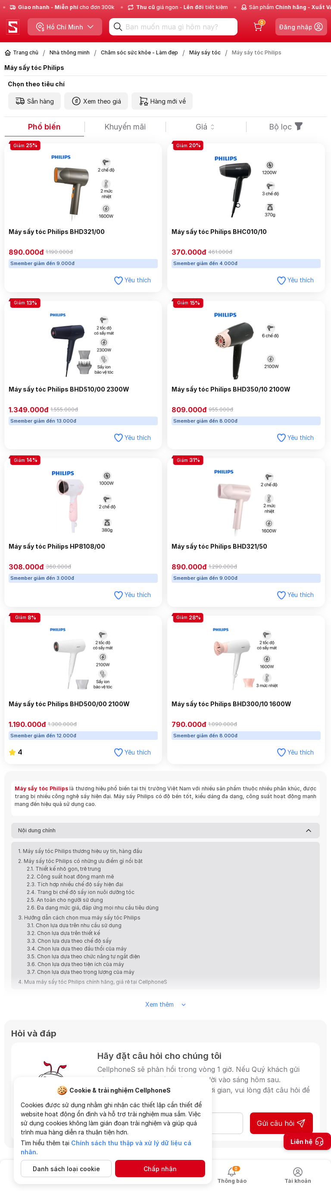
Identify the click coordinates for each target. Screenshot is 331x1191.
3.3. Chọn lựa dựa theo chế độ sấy (69, 941)
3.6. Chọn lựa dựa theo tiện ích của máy (75, 964)
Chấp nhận (160, 1168)
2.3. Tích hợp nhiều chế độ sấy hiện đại (75, 884)
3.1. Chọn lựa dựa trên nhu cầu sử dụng (74, 925)
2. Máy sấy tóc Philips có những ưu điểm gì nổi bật (80, 861)
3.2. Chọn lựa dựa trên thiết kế (63, 933)
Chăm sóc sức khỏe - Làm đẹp (139, 52)
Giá (206, 126)
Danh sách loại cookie (66, 1168)
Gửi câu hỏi (281, 1123)
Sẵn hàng (34, 101)
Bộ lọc (286, 127)
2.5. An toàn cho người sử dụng (65, 900)
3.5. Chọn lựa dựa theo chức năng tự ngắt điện (83, 956)
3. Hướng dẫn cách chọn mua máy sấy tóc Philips (80, 917)
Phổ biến (44, 126)
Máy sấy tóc (205, 52)
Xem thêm (165, 1004)
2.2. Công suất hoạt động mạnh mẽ (70, 876)
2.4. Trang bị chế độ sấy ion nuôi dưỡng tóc (80, 892)
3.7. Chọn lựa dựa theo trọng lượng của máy (80, 972)
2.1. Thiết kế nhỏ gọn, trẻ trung (64, 869)
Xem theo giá (96, 101)
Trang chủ (25, 52)
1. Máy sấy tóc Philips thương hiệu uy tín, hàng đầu (80, 851)
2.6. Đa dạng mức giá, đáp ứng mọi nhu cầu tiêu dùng (93, 907)
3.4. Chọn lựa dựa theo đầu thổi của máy (77, 948)
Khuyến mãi (125, 126)
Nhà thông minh (70, 52)
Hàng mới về (162, 101)
